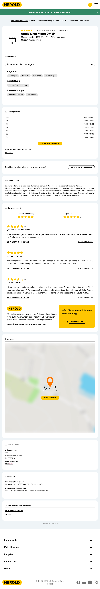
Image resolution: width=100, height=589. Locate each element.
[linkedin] (90, 582)
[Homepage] (12, 4)
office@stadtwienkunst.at (18, 149)
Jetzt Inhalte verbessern (81, 167)
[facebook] (78, 582)
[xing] (96, 582)
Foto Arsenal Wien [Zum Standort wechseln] (12, 488)
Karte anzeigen (50, 398)
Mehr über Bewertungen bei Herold (26, 324)
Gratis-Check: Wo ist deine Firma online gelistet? (50, 12)
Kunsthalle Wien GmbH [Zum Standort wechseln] (14, 482)
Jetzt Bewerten (76, 321)
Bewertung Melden (85, 242)
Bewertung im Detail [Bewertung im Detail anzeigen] (18, 242)
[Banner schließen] (97, 12)
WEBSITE (9, 153)
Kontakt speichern (14, 511)
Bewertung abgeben (60, 30)
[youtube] (84, 582)
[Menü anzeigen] (96, 4)
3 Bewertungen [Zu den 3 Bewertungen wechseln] (45, 30)
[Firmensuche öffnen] (90, 5)
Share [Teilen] (8, 514)
